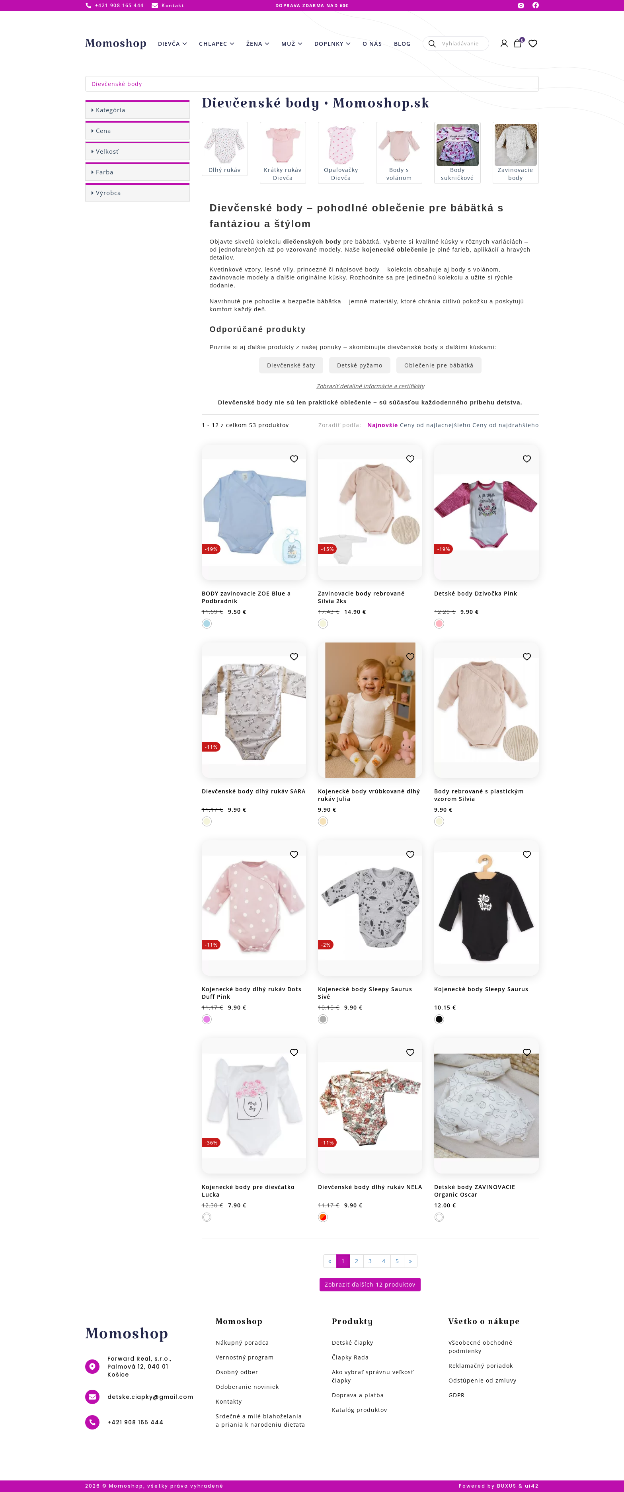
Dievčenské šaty (291, 365)
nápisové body (359, 269)
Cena (103, 131)
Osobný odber (237, 1372)
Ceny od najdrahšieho (505, 425)
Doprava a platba (358, 1395)
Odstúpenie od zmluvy (482, 1380)
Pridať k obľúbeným (294, 459)
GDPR (456, 1395)
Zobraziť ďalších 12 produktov (370, 1284)
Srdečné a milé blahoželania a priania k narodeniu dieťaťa (260, 1420)
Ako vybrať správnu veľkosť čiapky (372, 1376)
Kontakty (229, 1401)
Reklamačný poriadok (480, 1365)
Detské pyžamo (359, 365)
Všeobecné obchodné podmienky (480, 1347)
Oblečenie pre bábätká (439, 365)
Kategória (110, 110)
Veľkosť (107, 151)
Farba (104, 172)
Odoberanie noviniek (247, 1386)
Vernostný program (245, 1357)
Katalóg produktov (359, 1410)
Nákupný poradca (242, 1342)
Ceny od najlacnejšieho (436, 425)
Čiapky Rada (350, 1357)
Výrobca (108, 193)
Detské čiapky (352, 1342)
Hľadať (432, 43)
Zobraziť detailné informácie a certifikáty (370, 386)
